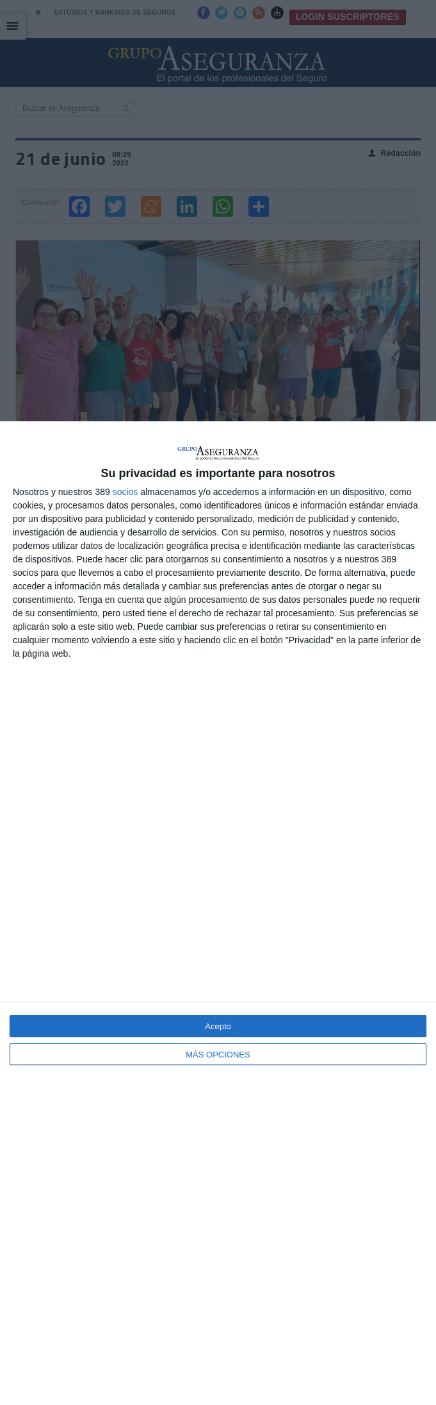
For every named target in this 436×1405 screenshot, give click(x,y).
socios (125, 491)
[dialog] (218, 913)
